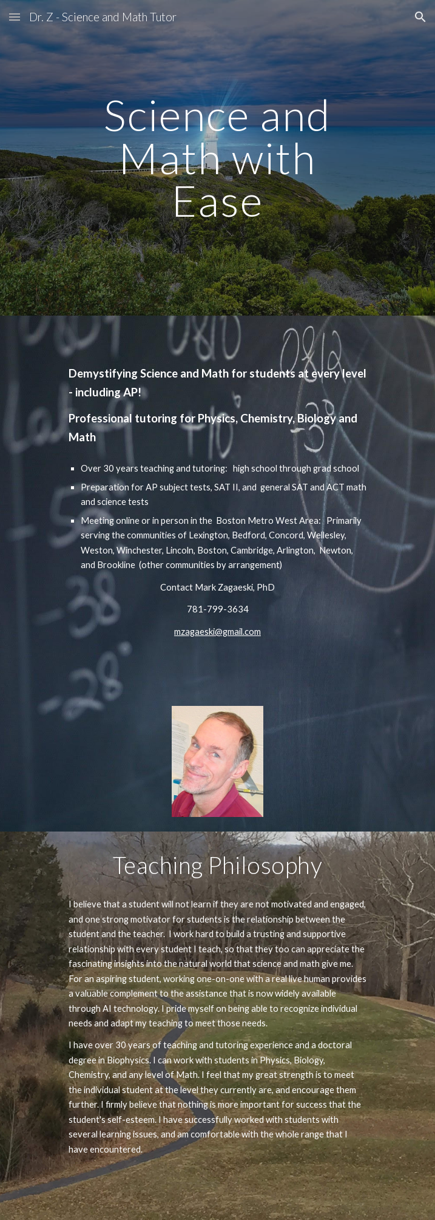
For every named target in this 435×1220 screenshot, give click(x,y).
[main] (217, 158)
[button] (14, 16)
